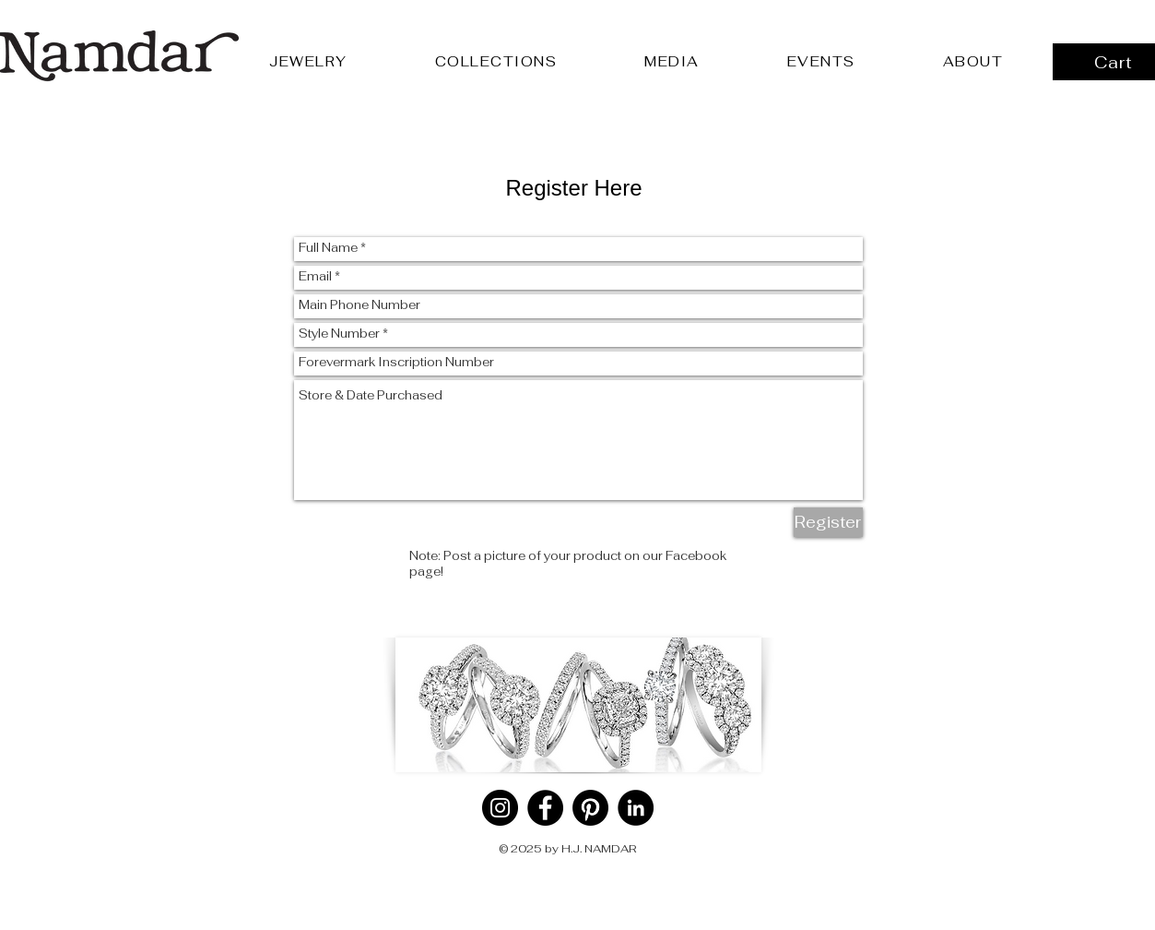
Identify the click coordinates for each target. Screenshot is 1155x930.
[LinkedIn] (636, 808)
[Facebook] (545, 808)
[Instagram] (500, 808)
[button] (309, 61)
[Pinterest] (590, 808)
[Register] (828, 522)
